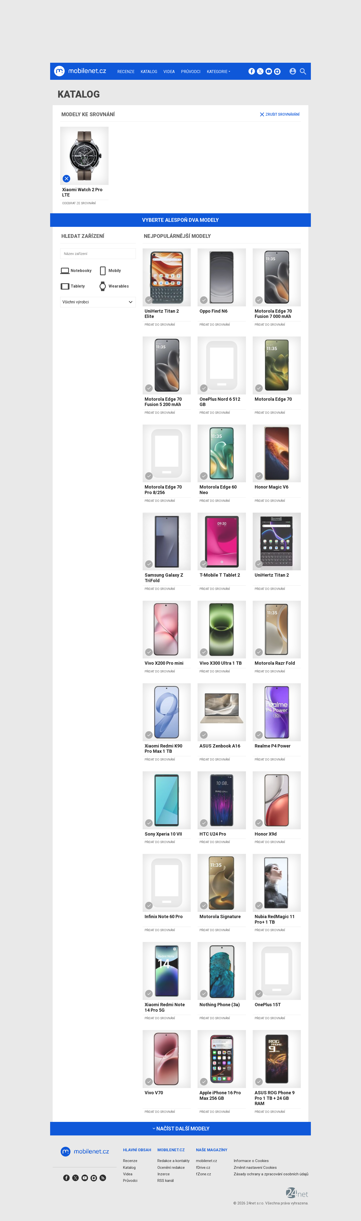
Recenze (125, 72)
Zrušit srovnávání (280, 114)
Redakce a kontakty (173, 1161)
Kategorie (217, 71)
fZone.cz (203, 1174)
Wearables (113, 286)
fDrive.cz (203, 1167)
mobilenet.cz (206, 1161)
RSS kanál (165, 1180)
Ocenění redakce (171, 1167)
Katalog (149, 72)
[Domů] (80, 71)
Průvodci (191, 72)
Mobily (109, 270)
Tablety (72, 286)
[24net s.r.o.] (297, 1196)
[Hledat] (303, 72)
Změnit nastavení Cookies (255, 1167)
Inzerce (163, 1174)
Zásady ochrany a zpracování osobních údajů (271, 1174)
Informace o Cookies (251, 1161)
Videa (169, 72)
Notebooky (76, 270)
